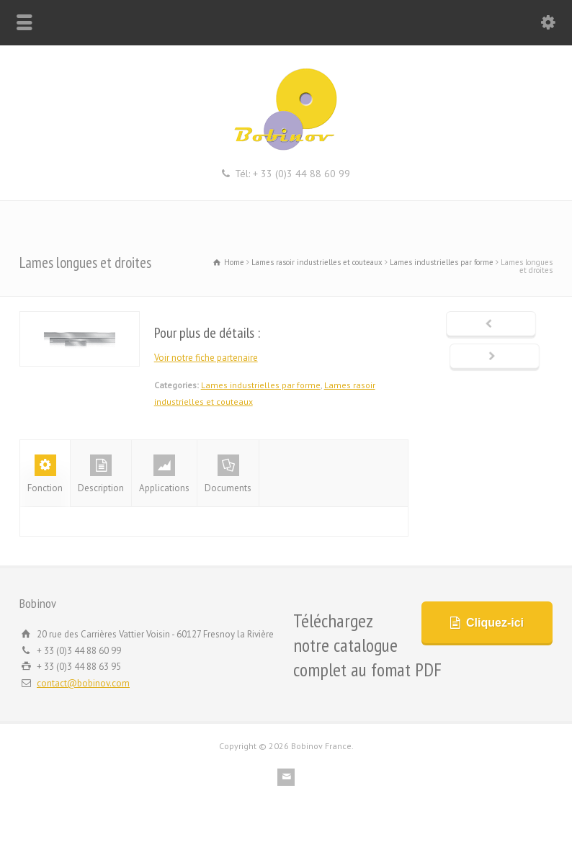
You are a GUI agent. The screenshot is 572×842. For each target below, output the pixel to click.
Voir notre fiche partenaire (206, 357)
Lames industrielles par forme (261, 385)
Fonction (45, 474)
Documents (228, 474)
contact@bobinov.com (83, 683)
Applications (164, 474)
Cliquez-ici (495, 623)
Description (101, 474)
